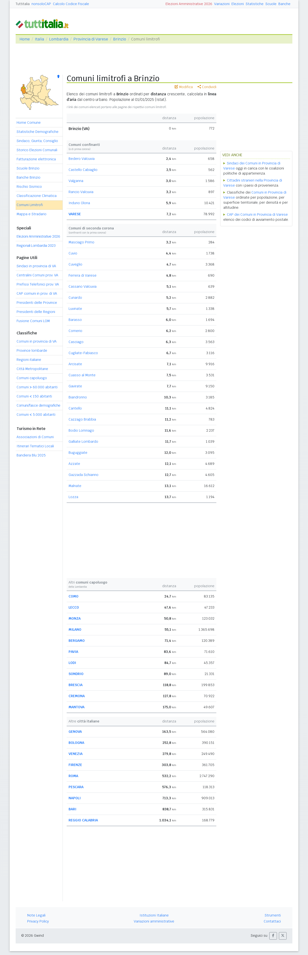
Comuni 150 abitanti (34, 396)
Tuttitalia (23, 4)
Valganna (76, 181)
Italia (39, 39)
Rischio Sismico (29, 186)
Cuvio (73, 253)
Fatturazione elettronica (36, 159)
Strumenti (273, 915)
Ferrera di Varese (82, 275)
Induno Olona (79, 203)
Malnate (75, 486)
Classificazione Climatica (37, 196)
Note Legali (36, 915)
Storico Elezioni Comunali (37, 150)
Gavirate (75, 386)
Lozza (73, 497)
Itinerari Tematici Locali (35, 446)
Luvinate (75, 308)
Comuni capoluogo (32, 378)
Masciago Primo (81, 242)
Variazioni (222, 4)
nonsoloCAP (41, 4)
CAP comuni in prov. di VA (37, 293)
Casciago (76, 342)
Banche (284, 4)
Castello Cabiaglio (83, 170)
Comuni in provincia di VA (37, 341)
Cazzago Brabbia (82, 419)
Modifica (184, 87)
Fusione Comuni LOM (33, 321)
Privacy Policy (38, 921)
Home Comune (29, 122)
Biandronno (78, 397)
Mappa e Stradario (31, 214)
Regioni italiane (29, 359)
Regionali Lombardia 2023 (36, 245)
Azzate (74, 463)
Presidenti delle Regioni (36, 312)
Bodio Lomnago (81, 430)
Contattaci (272, 921)
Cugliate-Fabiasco (83, 353)
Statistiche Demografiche (37, 132)
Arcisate (75, 364)
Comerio (75, 331)
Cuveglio (75, 264)
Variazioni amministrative (154, 921)
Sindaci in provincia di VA (36, 266)
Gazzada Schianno (83, 475)
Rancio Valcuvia (81, 192)
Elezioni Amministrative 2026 (189, 4)
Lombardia (58, 39)
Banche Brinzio (28, 177)
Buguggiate (78, 452)
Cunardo (75, 297)
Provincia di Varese (90, 39)
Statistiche (254, 4)
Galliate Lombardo (83, 441)
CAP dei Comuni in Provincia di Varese (257, 214)
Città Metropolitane (32, 369)
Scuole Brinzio (28, 168)
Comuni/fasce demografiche (38, 405)
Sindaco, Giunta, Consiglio (37, 141)
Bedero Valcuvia (82, 158)
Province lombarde (32, 350)
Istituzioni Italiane (154, 915)
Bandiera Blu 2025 (31, 455)
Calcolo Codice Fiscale (71, 4)
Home (24, 39)
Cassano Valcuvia (82, 286)
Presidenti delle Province (37, 302)
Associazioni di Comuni (35, 437)
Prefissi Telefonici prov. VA (38, 284)
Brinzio (119, 39)
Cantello (75, 408)
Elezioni (237, 4)
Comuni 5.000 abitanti (36, 414)
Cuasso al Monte (82, 375)
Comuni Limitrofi (30, 205)
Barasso (75, 320)
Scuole (270, 4)
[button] (273, 936)
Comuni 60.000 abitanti (37, 387)
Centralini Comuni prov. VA (37, 275)
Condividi (207, 87)
